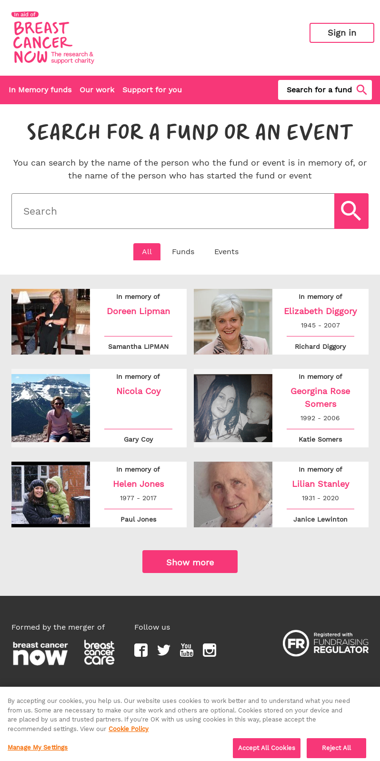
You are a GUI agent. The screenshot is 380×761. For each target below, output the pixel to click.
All (147, 251)
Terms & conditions (104, 690)
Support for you (152, 89)
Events (226, 251)
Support (209, 690)
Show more (190, 562)
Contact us (166, 690)
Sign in (342, 33)
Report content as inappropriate (291, 690)
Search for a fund (328, 90)
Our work (97, 89)
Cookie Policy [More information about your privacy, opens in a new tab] (129, 733)
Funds (183, 251)
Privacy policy (36, 690)
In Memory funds (40, 89)
